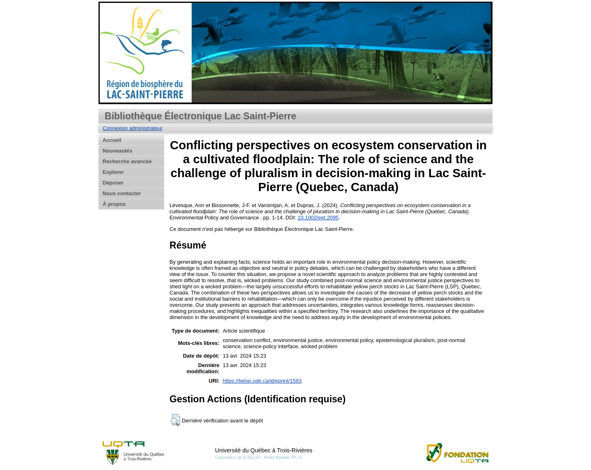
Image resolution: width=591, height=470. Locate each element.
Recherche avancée (127, 161)
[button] (175, 420)
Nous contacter (122, 193)
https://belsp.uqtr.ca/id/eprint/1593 (262, 381)
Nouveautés (118, 151)
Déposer (113, 183)
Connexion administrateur (133, 128)
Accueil (112, 140)
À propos (114, 204)
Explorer (113, 172)
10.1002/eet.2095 (318, 217)
